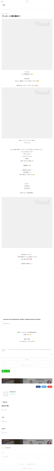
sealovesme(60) (23, 349)
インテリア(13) (8, 349)
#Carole (3, 428)
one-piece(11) (34, 349)
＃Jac (3, 417)
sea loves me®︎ (8, 447)
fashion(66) (30, 349)
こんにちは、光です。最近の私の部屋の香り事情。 (11, 408)
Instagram (27, 359)
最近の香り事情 (5, 405)
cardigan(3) (41, 349)
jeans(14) (45, 349)
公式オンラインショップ (27, 365)
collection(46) (49, 349)
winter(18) (3, 350)
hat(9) (27, 349)
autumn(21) (12, 349)
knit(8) (38, 349)
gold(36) (16, 349)
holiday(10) (3, 349)
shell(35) (19, 349)
